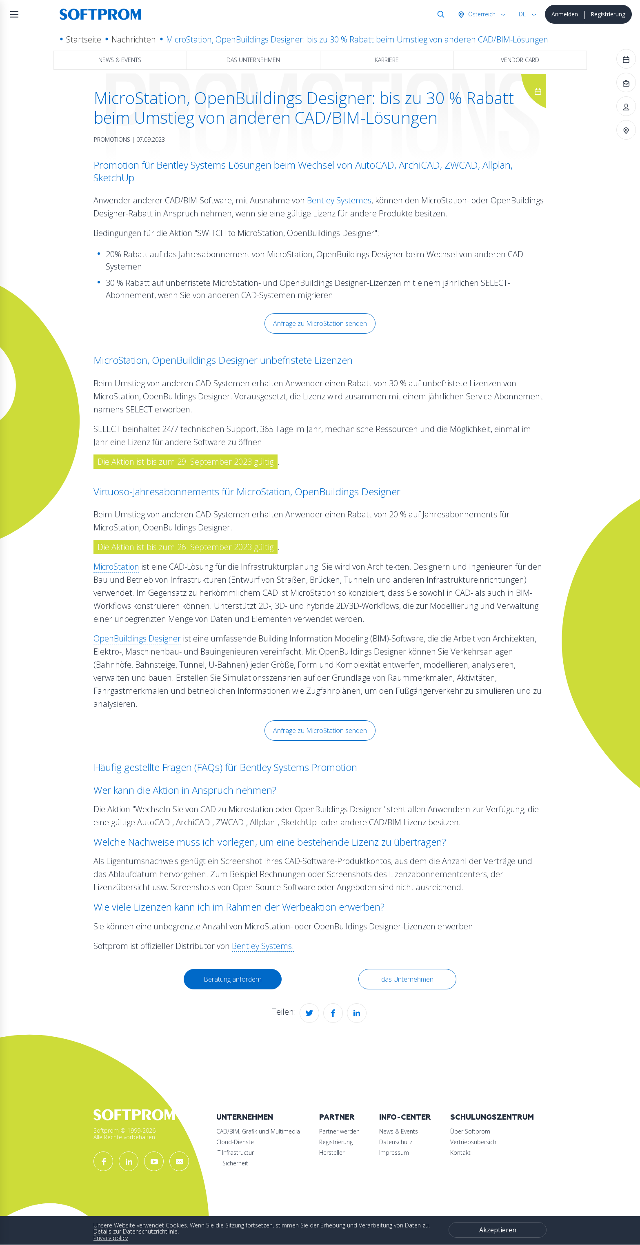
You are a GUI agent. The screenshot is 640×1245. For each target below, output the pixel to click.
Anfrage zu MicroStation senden (320, 323)
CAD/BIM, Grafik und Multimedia (258, 1131)
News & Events (119, 60)
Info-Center (405, 1117)
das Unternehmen (253, 60)
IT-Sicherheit (232, 1163)
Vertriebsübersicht (474, 1142)
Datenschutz (395, 1142)
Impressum (394, 1152)
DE (522, 14)
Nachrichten (133, 39)
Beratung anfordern (233, 979)
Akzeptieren (497, 1229)
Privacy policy (110, 1238)
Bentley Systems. (263, 945)
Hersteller (331, 1152)
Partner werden (339, 1131)
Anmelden (564, 14)
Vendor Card (520, 60)
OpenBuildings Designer (137, 638)
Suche (439, 14)
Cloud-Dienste (235, 1142)
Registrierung (608, 14)
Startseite (83, 39)
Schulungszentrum (492, 1117)
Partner (337, 1117)
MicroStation (116, 566)
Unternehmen (244, 1117)
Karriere (387, 60)
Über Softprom (470, 1131)
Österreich (481, 14)
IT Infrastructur (235, 1152)
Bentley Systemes (339, 200)
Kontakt (460, 1152)
